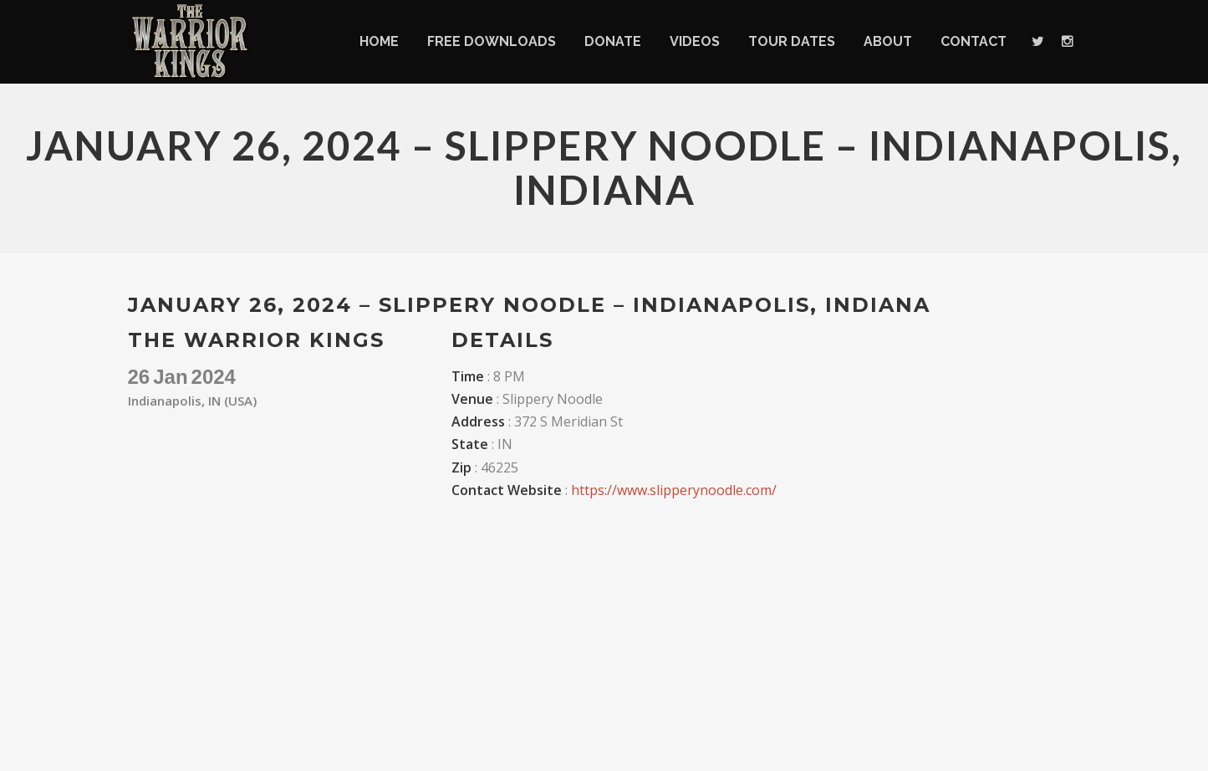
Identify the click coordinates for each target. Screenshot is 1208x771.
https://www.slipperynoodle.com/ (674, 490)
